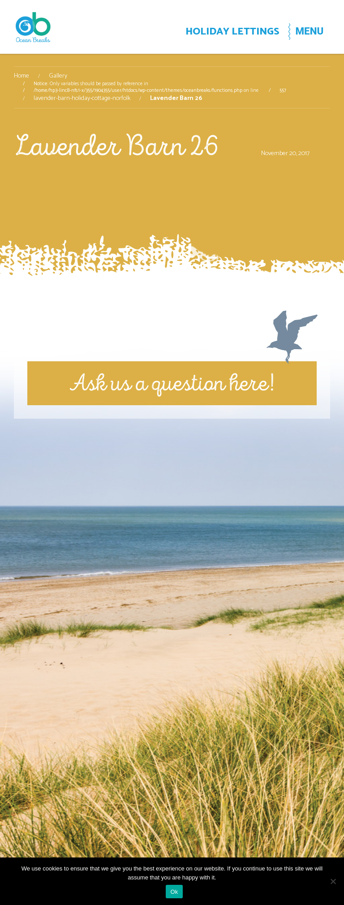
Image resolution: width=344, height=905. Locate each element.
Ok (174, 891)
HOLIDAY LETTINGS (232, 31)
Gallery (58, 76)
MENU (309, 31)
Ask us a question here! (172, 383)
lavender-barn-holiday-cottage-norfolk (82, 98)
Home (21, 76)
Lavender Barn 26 (116, 146)
